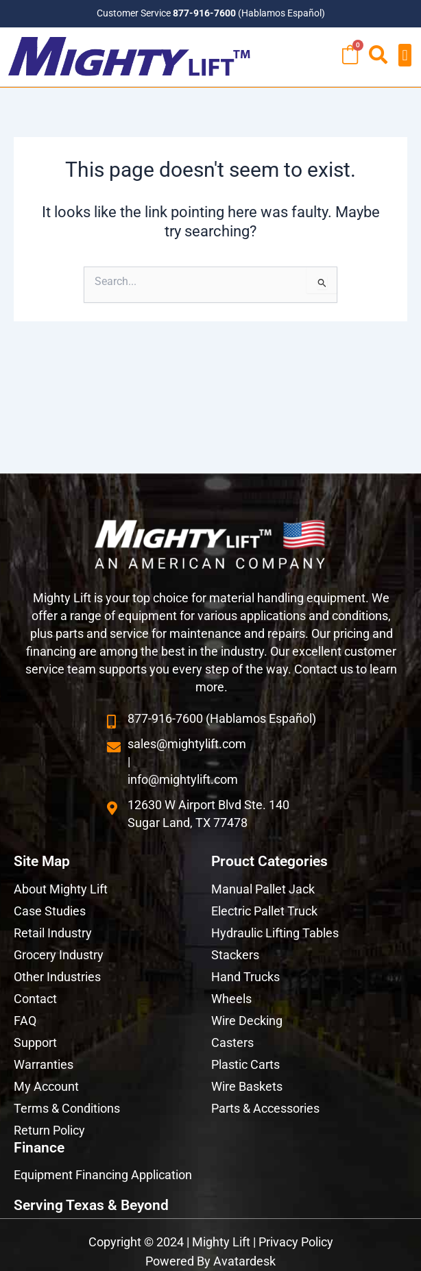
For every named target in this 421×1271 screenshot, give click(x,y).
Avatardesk (244, 1261)
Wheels (231, 998)
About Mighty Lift (61, 889)
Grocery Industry (59, 955)
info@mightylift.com (183, 779)
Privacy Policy (295, 1242)
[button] (404, 55)
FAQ (25, 1020)
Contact (35, 998)
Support (35, 1042)
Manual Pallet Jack (263, 889)
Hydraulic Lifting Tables (275, 933)
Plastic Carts (245, 1064)
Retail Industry (53, 933)
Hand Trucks (245, 977)
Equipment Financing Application (103, 1175)
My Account (46, 1086)
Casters (232, 1042)
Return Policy (49, 1130)
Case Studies (50, 911)
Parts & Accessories (265, 1108)
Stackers (235, 955)
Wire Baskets (246, 1086)
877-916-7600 (204, 13)
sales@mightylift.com (187, 744)
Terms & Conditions (67, 1108)
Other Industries (57, 977)
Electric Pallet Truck (264, 911)
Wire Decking (246, 1020)
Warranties (43, 1064)
